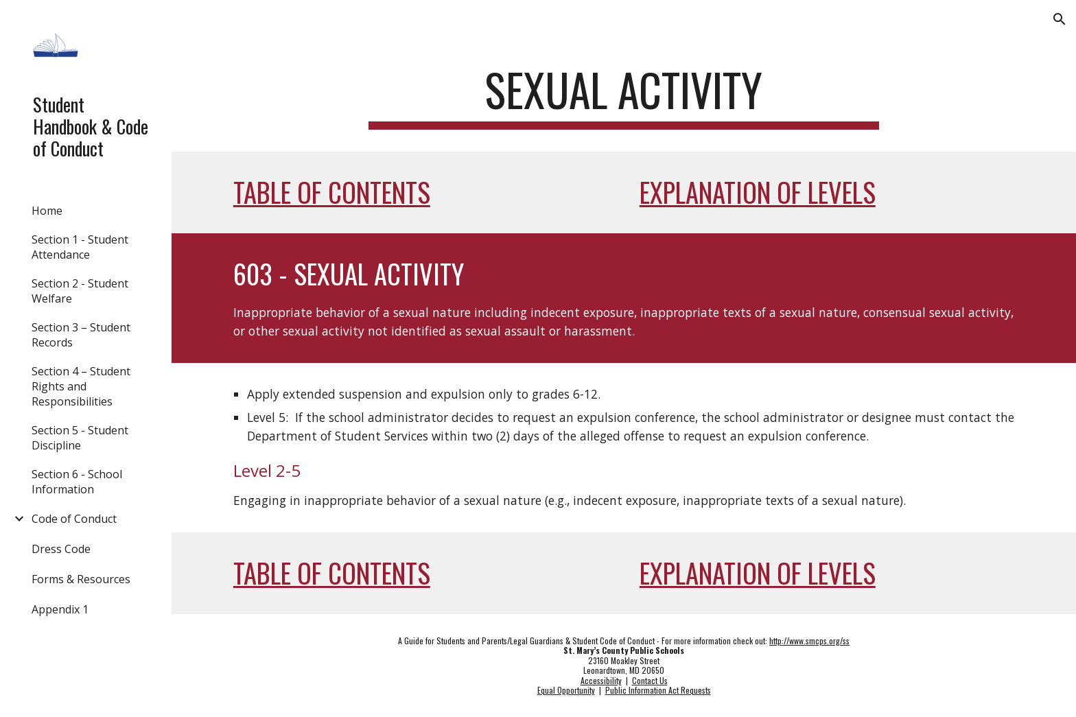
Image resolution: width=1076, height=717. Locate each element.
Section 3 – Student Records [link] (81, 335)
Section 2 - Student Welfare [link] (80, 291)
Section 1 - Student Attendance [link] (80, 247)
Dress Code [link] (61, 548)
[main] (624, 96)
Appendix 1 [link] (60, 609)
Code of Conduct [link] (74, 518)
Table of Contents (331, 191)
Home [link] (47, 210)
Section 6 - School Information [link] (77, 482)
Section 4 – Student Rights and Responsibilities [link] (81, 386)
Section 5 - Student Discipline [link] (80, 438)
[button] (1059, 19)
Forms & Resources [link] (81, 579)
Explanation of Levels (758, 191)
